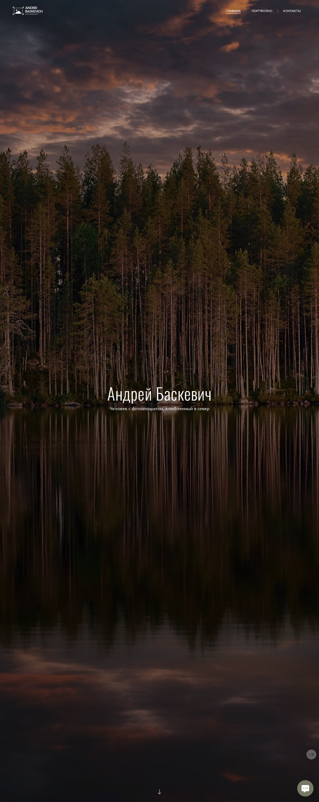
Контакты (292, 10)
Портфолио (262, 10)
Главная (233, 10)
